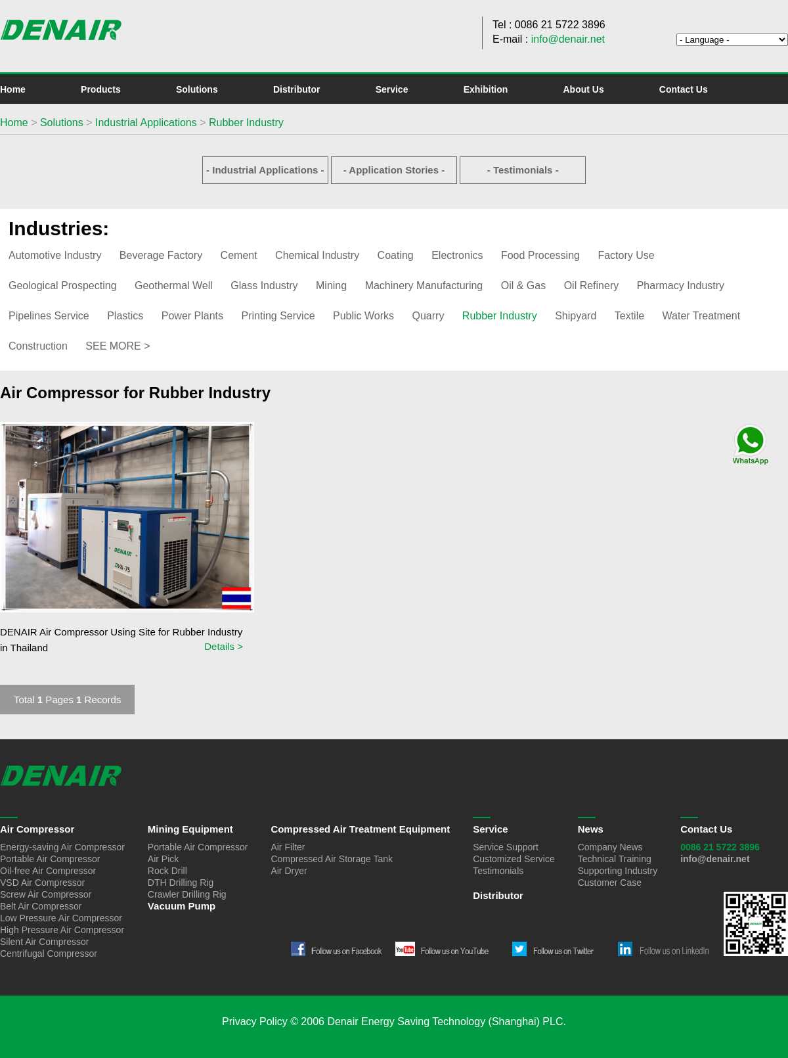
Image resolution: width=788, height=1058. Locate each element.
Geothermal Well (174, 285)
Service (392, 89)
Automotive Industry (55, 255)
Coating (396, 255)
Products (101, 89)
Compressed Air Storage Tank (332, 859)
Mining (331, 285)
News (590, 829)
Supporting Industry (617, 870)
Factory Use (626, 255)
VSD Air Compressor (42, 882)
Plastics (125, 315)
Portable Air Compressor (50, 859)
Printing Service (278, 315)
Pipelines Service (49, 315)
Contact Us (683, 89)
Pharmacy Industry (680, 285)
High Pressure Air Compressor (62, 930)
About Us (583, 89)
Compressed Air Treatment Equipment (360, 829)
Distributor (296, 89)
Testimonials (498, 870)
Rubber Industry (246, 122)
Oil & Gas (523, 285)
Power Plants (192, 315)
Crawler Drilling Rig (187, 894)
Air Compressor (37, 829)
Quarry (428, 315)
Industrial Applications (146, 122)
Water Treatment (702, 315)
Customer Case (610, 882)
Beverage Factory (161, 255)
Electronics (457, 255)
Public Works (363, 315)
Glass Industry (263, 285)
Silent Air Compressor (44, 941)
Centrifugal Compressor (48, 953)
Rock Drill (167, 870)
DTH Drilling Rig (180, 882)
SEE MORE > (117, 346)
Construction (38, 346)
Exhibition (486, 89)
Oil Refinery (591, 285)
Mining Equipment (190, 829)
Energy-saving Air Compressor (62, 847)
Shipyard (575, 315)
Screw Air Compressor (45, 894)
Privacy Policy (255, 1021)
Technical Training (614, 859)
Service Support (505, 847)
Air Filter (288, 847)
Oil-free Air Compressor (48, 870)
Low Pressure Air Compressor (61, 918)
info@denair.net (568, 39)
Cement (239, 255)
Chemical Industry (317, 255)
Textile (629, 315)
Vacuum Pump (181, 905)
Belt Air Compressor (40, 906)
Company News (610, 847)
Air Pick (163, 859)
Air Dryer (289, 870)
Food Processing (540, 255)
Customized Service (514, 859)
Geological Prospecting (63, 285)
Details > (223, 646)
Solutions (197, 89)
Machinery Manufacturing (424, 285)
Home (13, 89)
